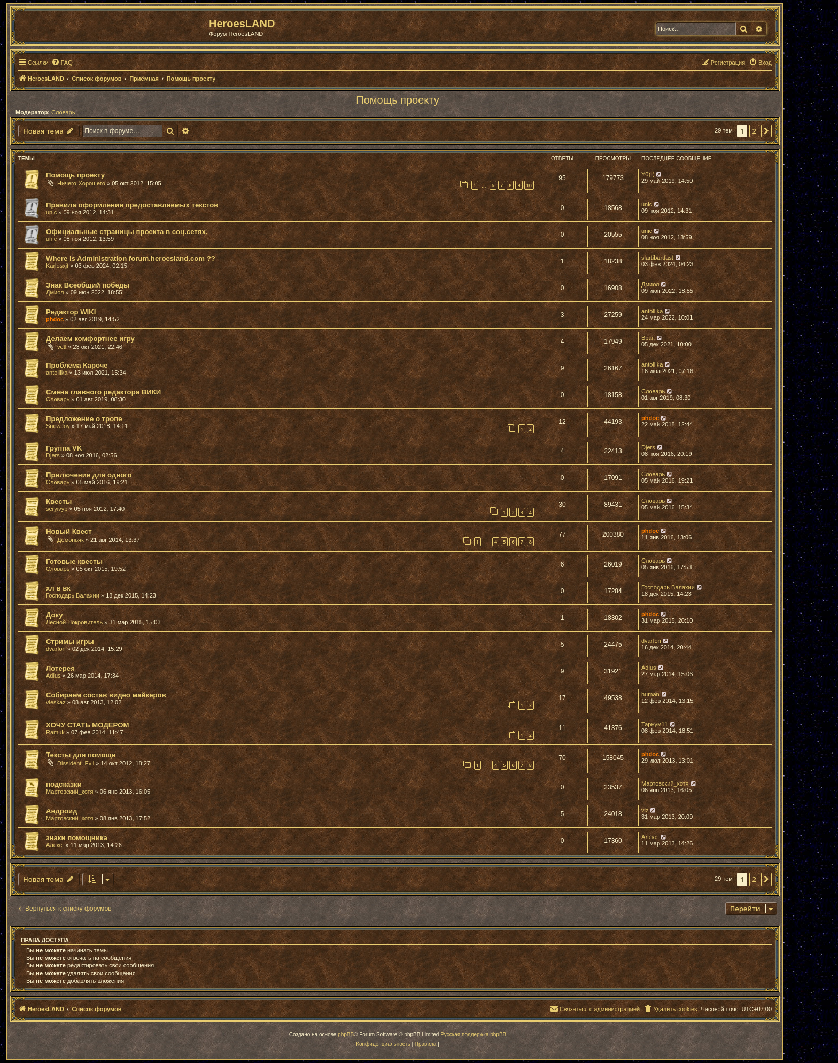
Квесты (59, 502)
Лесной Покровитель (74, 622)
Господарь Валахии (72, 595)
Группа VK (64, 448)
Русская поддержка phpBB (473, 1034)
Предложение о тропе (84, 419)
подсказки (64, 784)
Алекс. (55, 845)
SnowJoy (58, 426)
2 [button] (754, 131)
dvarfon (56, 649)
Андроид (61, 811)
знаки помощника (76, 838)
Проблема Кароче (77, 365)
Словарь (63, 112)
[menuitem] (62, 62)
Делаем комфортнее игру (90, 339)
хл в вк (58, 588)
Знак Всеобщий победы (87, 285)
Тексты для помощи (81, 755)
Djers (53, 455)
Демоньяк (70, 540)
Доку (54, 615)
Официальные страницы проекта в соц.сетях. (127, 232)
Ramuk (55, 732)
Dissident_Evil (75, 763)
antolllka (652, 311)
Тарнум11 (654, 724)
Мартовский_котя (70, 791)
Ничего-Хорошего (81, 183)
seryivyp (56, 509)
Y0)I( (647, 174)
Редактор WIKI (71, 312)
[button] (766, 131)
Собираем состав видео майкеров (106, 695)
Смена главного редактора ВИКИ (103, 392)
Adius (53, 675)
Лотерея (60, 668)
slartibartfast (657, 257)
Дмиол (55, 292)
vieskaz (56, 702)
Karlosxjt (57, 265)
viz (644, 810)
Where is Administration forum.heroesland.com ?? (130, 258)
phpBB (346, 1034)
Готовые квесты (74, 561)
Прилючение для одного (89, 475)
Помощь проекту (397, 100)
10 (529, 185)
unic (51, 212)
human (650, 694)
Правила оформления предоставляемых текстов (132, 205)
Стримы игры (70, 642)
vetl (61, 347)
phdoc (55, 319)
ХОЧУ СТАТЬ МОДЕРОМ (87, 725)
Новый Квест (69, 531)
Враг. (648, 338)
